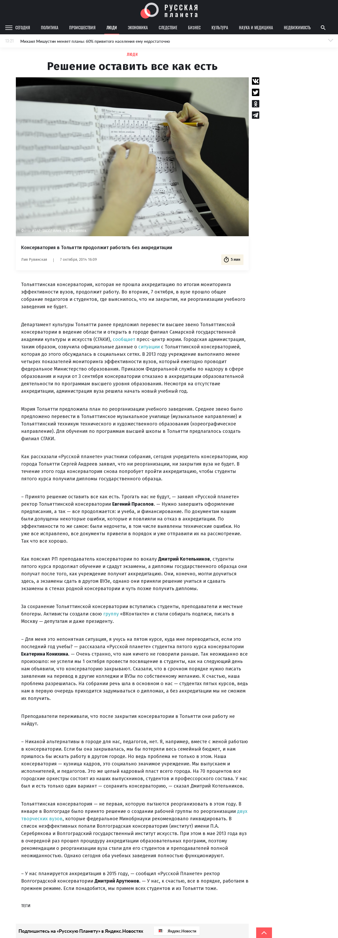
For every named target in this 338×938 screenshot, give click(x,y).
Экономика (138, 27)
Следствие (168, 27)
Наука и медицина (256, 27)
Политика (49, 27)
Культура (220, 27)
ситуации (149, 347)
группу (111, 614)
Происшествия (82, 27)
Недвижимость (297, 27)
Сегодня (22, 27)
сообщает (124, 339)
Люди (111, 27)
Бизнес (194, 27)
